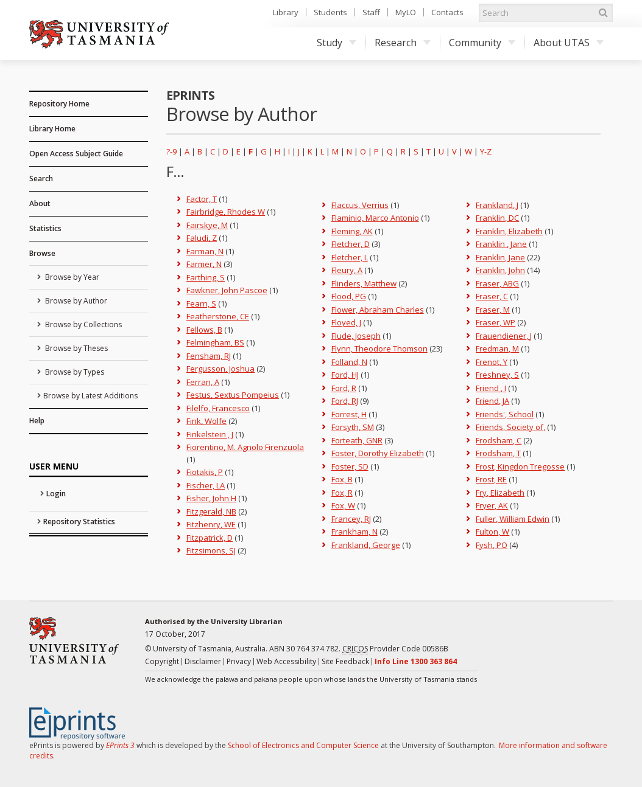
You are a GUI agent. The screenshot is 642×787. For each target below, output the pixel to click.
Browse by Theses (75, 348)
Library (285, 12)
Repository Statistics (79, 521)
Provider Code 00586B (395, 648)
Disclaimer (203, 661)
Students (330, 12)
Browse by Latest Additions (90, 395)
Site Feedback (345, 661)
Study (336, 42)
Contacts (447, 12)
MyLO (405, 12)
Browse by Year (71, 277)
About (40, 203)
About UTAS (569, 42)
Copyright (162, 661)
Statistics (45, 228)
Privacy (239, 661)
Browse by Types (73, 372)
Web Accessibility (286, 661)
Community (482, 42)
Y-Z (486, 151)
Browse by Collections (82, 324)
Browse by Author (75, 301)
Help (36, 420)
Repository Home (59, 104)
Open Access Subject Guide (76, 153)
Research (403, 42)
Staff (371, 12)
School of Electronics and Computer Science (303, 745)
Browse (42, 253)
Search (41, 178)
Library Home (52, 128)
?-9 (171, 151)
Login (56, 493)
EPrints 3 (120, 745)
